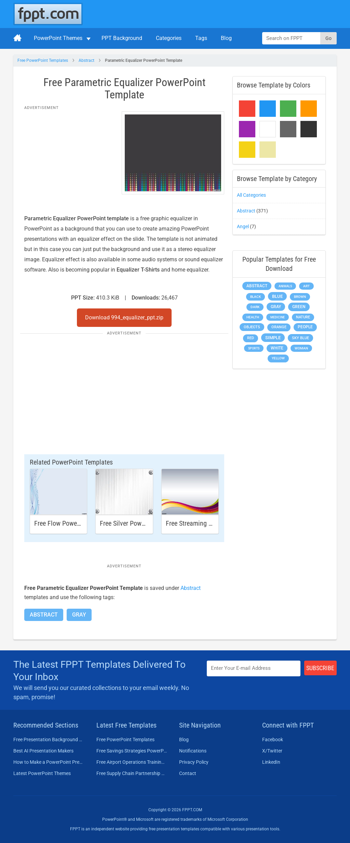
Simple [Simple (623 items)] (273, 337)
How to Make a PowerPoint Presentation (48, 762)
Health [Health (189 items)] (252, 317)
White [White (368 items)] (277, 348)
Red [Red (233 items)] (250, 338)
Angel (243, 226)
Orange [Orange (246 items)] (278, 327)
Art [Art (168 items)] (306, 286)
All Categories (251, 195)
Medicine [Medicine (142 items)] (277, 317)
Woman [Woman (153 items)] (301, 348)
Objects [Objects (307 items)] (252, 327)
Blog (226, 38)
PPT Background (122, 38)
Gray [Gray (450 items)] (276, 306)
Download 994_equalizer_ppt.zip (124, 317)
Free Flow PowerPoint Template (77, 523)
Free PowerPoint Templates (42, 60)
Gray (79, 614)
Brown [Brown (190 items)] (300, 297)
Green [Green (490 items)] (299, 306)
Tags (201, 38)
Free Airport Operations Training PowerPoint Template (131, 762)
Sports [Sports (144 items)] (253, 348)
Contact (187, 773)
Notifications (192, 751)
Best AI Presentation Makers (43, 751)
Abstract (86, 60)
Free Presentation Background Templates (48, 739)
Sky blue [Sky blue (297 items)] (300, 338)
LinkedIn (271, 762)
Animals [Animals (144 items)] (285, 286)
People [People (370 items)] (305, 326)
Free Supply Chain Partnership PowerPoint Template (131, 773)
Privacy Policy (193, 762)
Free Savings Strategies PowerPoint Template (131, 751)
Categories (168, 38)
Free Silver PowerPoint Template (144, 523)
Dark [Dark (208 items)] (255, 307)
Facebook (272, 739)
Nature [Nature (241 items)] (303, 317)
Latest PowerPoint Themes (42, 773)
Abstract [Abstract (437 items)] (256, 286)
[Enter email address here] (253, 668)
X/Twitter (272, 751)
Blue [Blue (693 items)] (277, 296)
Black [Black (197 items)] (255, 297)
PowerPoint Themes (58, 38)
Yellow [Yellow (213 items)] (278, 358)
